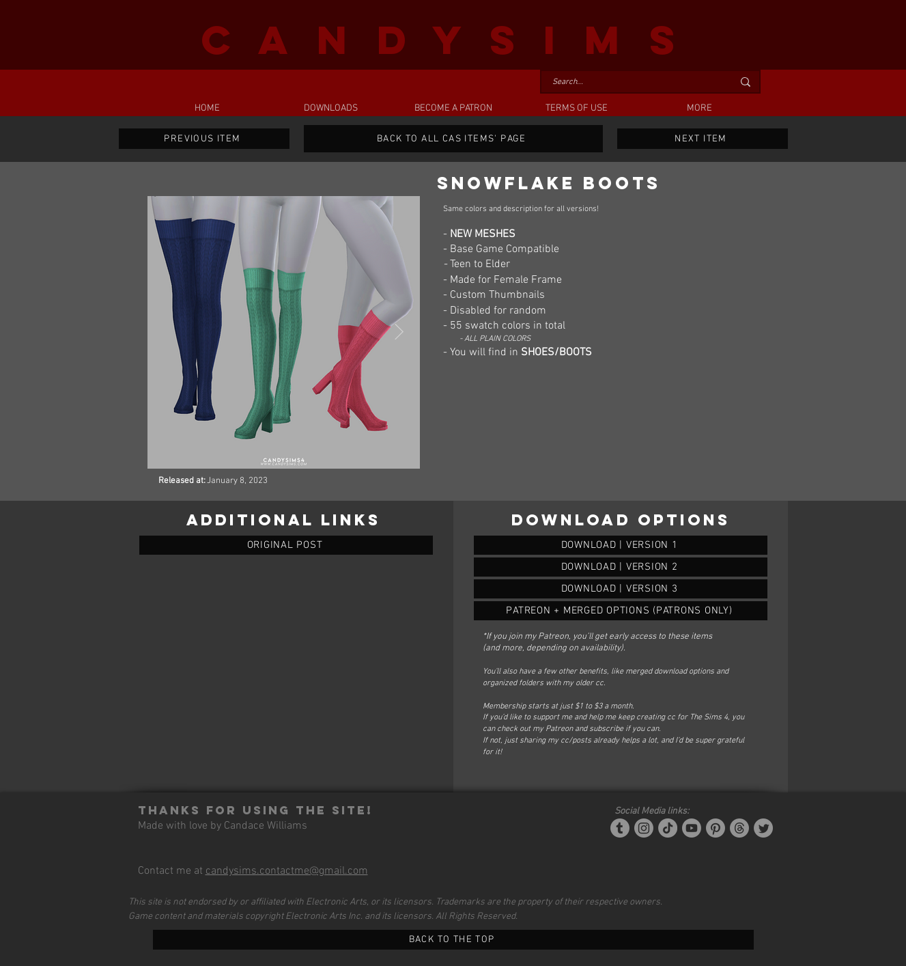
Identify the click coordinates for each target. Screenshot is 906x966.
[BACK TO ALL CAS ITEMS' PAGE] (453, 138)
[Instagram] (643, 828)
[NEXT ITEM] (702, 138)
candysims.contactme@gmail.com (287, 871)
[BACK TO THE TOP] (453, 940)
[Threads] (739, 828)
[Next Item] (399, 332)
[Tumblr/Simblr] (619, 828)
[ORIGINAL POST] (286, 545)
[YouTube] (691, 828)
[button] (330, 108)
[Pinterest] (715, 828)
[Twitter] (763, 828)
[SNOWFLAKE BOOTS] (620, 545)
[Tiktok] (667, 828)
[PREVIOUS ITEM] (204, 138)
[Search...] (632, 82)
